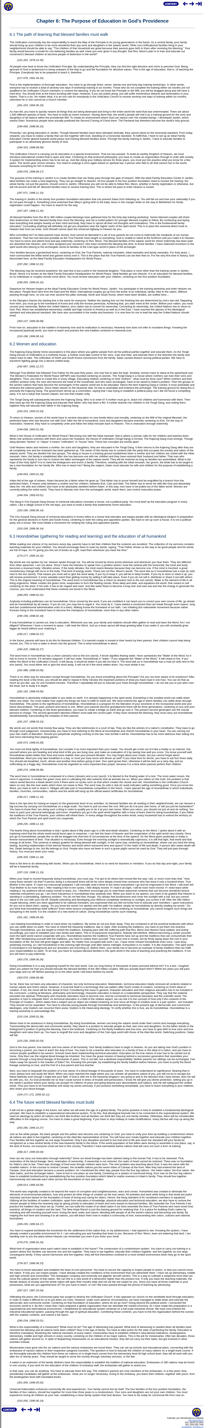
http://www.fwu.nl (195, 1420)
